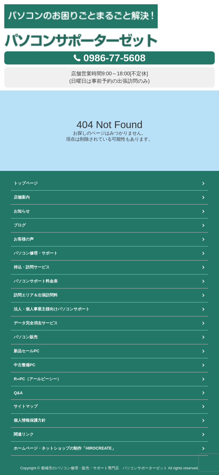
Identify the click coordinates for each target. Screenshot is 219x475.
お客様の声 (24, 239)
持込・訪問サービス (32, 267)
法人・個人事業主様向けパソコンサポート (52, 309)
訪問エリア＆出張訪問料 (36, 295)
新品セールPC (26, 351)
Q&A (18, 393)
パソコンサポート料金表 (36, 281)
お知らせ (22, 211)
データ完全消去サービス (36, 323)
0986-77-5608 (115, 57)
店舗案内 (22, 197)
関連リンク (24, 434)
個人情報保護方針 (30, 420)
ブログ (20, 225)
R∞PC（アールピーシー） (37, 379)
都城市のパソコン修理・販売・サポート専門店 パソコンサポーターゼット (104, 468)
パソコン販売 (26, 337)
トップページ (26, 183)
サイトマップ (26, 406)
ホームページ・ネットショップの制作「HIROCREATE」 (65, 448)
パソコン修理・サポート (36, 253)
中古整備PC (24, 365)
